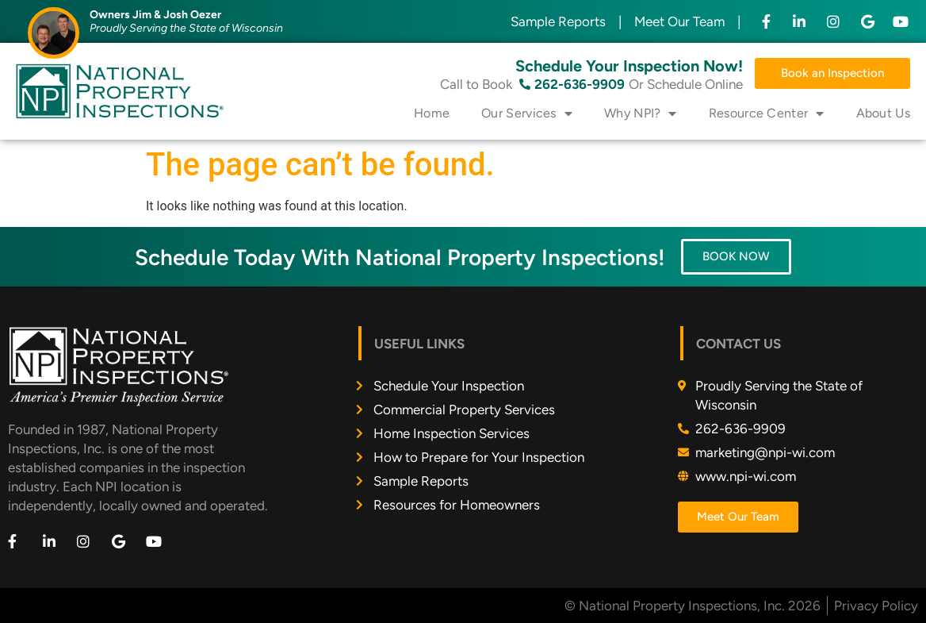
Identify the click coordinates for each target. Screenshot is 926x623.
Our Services (526, 113)
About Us (883, 113)
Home (432, 113)
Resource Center (767, 113)
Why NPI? (640, 113)
